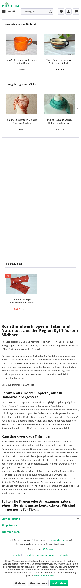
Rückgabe (64, 555)
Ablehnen (20, 583)
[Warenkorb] (76, 11)
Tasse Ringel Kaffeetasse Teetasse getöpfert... (59, 61)
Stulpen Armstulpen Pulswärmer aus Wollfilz (21, 301)
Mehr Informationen (44, 575)
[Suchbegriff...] (37, 11)
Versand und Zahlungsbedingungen (39, 555)
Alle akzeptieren (38, 583)
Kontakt (16, 555)
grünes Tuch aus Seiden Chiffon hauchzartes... (59, 121)
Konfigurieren (59, 583)
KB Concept (48, 549)
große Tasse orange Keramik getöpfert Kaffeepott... (22, 61)
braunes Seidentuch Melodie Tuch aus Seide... (22, 121)
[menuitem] (8, 11)
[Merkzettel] (61, 11)
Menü (8, 11)
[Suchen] (50, 11)
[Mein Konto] (68, 11)
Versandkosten (57, 540)
